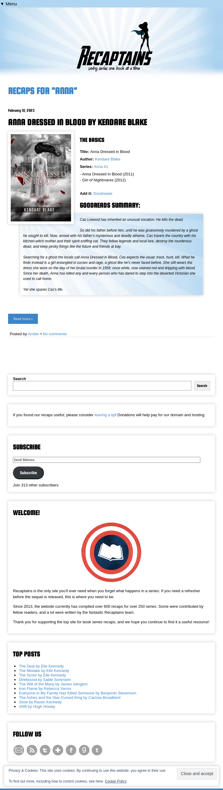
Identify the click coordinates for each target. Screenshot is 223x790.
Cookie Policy (116, 781)
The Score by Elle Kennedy (42, 675)
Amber (33, 334)
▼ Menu (8, 3)
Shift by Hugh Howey (37, 706)
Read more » (23, 318)
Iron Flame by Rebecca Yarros (45, 688)
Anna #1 (101, 166)
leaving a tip (105, 415)
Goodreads (102, 193)
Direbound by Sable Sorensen (44, 679)
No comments (55, 334)
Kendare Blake (107, 159)
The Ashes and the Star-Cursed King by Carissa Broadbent (69, 697)
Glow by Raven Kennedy (40, 702)
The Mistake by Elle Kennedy (44, 670)
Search (19, 378)
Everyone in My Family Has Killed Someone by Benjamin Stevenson (77, 693)
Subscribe (28, 472)
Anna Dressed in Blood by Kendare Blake (77, 122)
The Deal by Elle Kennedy (41, 666)
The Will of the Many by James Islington (53, 684)
